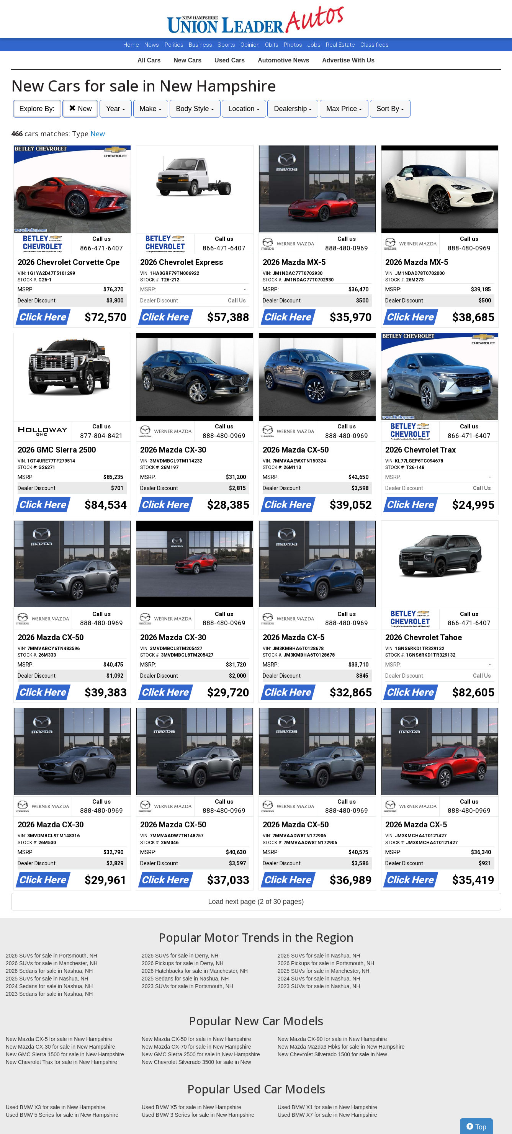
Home (131, 44)
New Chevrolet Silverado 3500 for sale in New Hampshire (196, 1062)
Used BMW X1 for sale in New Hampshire (327, 1107)
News (151, 44)
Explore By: (37, 109)
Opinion (250, 44)
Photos (294, 44)
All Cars (148, 60)
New (80, 109)
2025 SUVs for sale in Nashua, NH (47, 979)
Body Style (195, 109)
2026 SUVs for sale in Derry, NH (180, 956)
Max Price (344, 109)
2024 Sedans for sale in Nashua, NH (49, 986)
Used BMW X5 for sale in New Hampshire (191, 1107)
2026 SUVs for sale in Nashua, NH (319, 956)
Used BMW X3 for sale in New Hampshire (55, 1107)
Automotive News (283, 60)
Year (115, 109)
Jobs (315, 44)
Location (243, 109)
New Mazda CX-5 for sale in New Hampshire (59, 1039)
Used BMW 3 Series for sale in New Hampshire (198, 1115)
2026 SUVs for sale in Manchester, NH (52, 963)
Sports (227, 44)
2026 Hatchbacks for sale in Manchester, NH (195, 971)
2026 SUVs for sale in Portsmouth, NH (51, 956)
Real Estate (341, 44)
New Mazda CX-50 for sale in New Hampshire (196, 1039)
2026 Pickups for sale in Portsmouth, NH (326, 963)
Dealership (293, 109)
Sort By (390, 109)
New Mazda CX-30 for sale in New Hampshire (60, 1047)
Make (151, 109)
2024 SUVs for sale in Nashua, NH (319, 979)
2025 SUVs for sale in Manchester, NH (324, 971)
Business (201, 44)
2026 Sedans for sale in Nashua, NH (49, 971)
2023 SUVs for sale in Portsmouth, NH (187, 986)
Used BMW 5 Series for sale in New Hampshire (62, 1115)
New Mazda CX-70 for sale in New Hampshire (196, 1047)
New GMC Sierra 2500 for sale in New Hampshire (201, 1054)
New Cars (187, 60)
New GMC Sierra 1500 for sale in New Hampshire (65, 1054)
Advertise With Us (348, 60)
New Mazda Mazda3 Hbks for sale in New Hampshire (341, 1047)
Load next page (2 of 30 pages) (256, 901)
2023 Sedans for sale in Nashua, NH (49, 994)
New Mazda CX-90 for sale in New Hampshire (332, 1039)
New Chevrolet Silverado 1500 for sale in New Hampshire (332, 1054)
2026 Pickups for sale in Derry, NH (183, 963)
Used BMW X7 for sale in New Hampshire (327, 1115)
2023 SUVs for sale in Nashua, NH (319, 986)
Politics (174, 44)
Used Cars (229, 60)
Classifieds (374, 44)
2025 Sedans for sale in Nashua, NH (185, 979)
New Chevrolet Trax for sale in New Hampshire (61, 1062)
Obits (272, 44)
